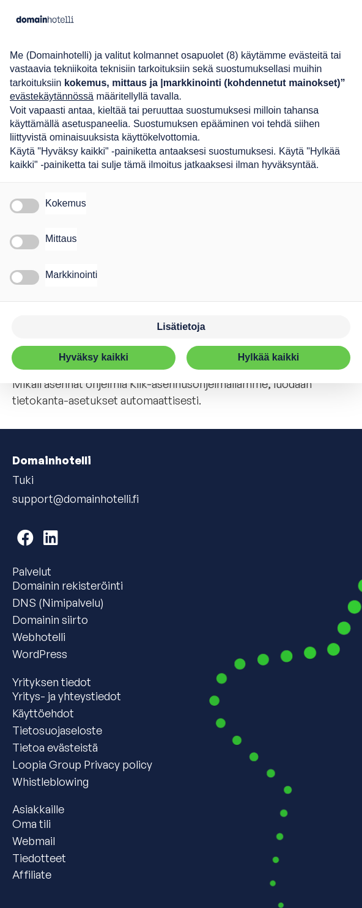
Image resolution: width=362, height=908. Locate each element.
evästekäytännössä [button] (52, 96)
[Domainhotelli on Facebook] (25, 537)
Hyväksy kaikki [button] (93, 357)
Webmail (33, 841)
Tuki (23, 479)
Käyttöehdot (43, 713)
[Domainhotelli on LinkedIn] (51, 537)
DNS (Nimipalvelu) (58, 602)
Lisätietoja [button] (181, 326)
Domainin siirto (50, 619)
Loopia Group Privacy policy (82, 764)
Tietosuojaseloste (57, 730)
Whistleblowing (50, 781)
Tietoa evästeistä (55, 747)
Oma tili (31, 823)
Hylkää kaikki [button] (269, 357)
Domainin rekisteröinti (67, 585)
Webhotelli (38, 636)
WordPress (39, 654)
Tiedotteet (39, 858)
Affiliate (31, 874)
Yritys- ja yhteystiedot (66, 696)
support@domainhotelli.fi (75, 498)
